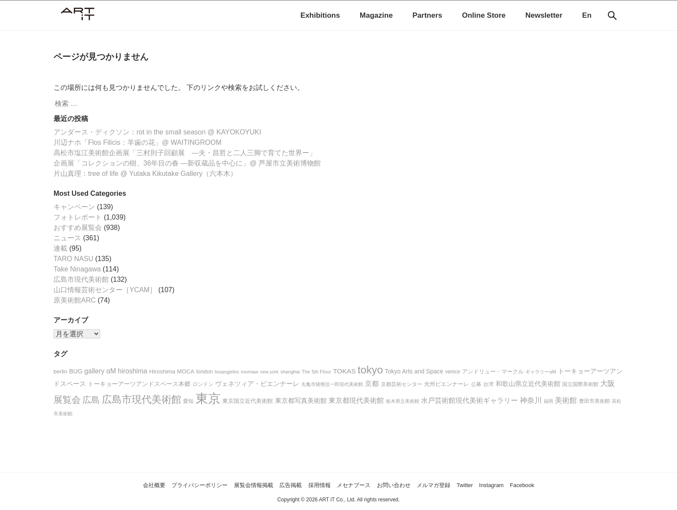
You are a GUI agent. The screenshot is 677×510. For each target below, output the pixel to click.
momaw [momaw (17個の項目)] (249, 371)
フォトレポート (78, 217)
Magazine (376, 15)
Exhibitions (320, 15)
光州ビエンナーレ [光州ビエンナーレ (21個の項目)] (446, 384)
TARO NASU (73, 258)
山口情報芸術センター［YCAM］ (105, 289)
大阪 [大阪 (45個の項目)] (607, 383)
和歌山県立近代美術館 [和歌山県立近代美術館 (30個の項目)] (528, 383)
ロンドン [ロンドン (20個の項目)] (203, 384)
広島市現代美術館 (81, 279)
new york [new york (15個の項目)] (269, 371)
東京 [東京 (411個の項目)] (208, 398)
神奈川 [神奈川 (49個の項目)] (531, 400)
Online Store (484, 15)
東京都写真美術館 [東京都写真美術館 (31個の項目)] (301, 400)
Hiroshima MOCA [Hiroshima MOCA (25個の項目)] (172, 371)
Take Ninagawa (77, 269)
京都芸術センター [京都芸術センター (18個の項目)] (401, 384)
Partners (427, 15)
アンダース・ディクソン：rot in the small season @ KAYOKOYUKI (157, 132)
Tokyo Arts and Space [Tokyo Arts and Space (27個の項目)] (414, 371)
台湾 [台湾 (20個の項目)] (488, 384)
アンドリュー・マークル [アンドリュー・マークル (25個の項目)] (493, 371)
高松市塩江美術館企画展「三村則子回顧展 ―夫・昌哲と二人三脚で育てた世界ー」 (185, 152)
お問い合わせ (404, 484)
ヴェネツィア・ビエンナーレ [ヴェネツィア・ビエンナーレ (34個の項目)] (257, 383)
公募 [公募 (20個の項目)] (476, 384)
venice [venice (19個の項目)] (452, 372)
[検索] (612, 15)
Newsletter (544, 15)
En (587, 15)
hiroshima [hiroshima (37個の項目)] (132, 371)
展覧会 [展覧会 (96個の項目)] (67, 400)
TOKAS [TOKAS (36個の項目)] (344, 371)
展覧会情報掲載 (237, 484)
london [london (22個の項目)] (204, 371)
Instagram (521, 484)
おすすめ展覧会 (78, 227)
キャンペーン (74, 206)
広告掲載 (282, 484)
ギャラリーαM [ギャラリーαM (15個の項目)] (540, 371)
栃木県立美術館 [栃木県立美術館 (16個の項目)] (402, 401)
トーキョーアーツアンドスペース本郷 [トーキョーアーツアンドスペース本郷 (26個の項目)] (139, 384)
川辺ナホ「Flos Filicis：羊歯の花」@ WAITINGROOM (137, 142)
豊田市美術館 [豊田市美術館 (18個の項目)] (594, 401)
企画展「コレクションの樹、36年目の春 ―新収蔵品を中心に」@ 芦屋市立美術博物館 (187, 163)
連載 (60, 248)
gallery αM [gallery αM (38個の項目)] (100, 371)
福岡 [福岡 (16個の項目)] (548, 401)
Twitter (489, 484)
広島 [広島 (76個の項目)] (91, 400)
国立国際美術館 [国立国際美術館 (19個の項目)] (580, 384)
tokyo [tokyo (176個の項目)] (370, 370)
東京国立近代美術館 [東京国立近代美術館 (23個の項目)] (247, 401)
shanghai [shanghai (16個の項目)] (290, 371)
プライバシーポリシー (172, 484)
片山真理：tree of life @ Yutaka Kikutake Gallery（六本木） (145, 173)
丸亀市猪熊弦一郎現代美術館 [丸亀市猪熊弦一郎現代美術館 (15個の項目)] (332, 384)
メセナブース (356, 484)
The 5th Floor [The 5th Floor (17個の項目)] (316, 371)
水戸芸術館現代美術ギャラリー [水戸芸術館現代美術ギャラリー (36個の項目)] (469, 400)
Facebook (557, 484)
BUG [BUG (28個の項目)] (75, 371)
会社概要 (118, 484)
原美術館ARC (75, 300)
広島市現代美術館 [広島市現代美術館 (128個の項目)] (141, 399)
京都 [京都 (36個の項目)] (372, 383)
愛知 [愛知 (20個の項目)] (188, 401)
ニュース (67, 238)
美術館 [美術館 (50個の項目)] (566, 400)
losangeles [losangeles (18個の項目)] (227, 371)
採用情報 (315, 484)
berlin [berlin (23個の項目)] (60, 371)
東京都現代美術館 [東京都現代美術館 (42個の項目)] (356, 400)
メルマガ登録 (452, 484)
